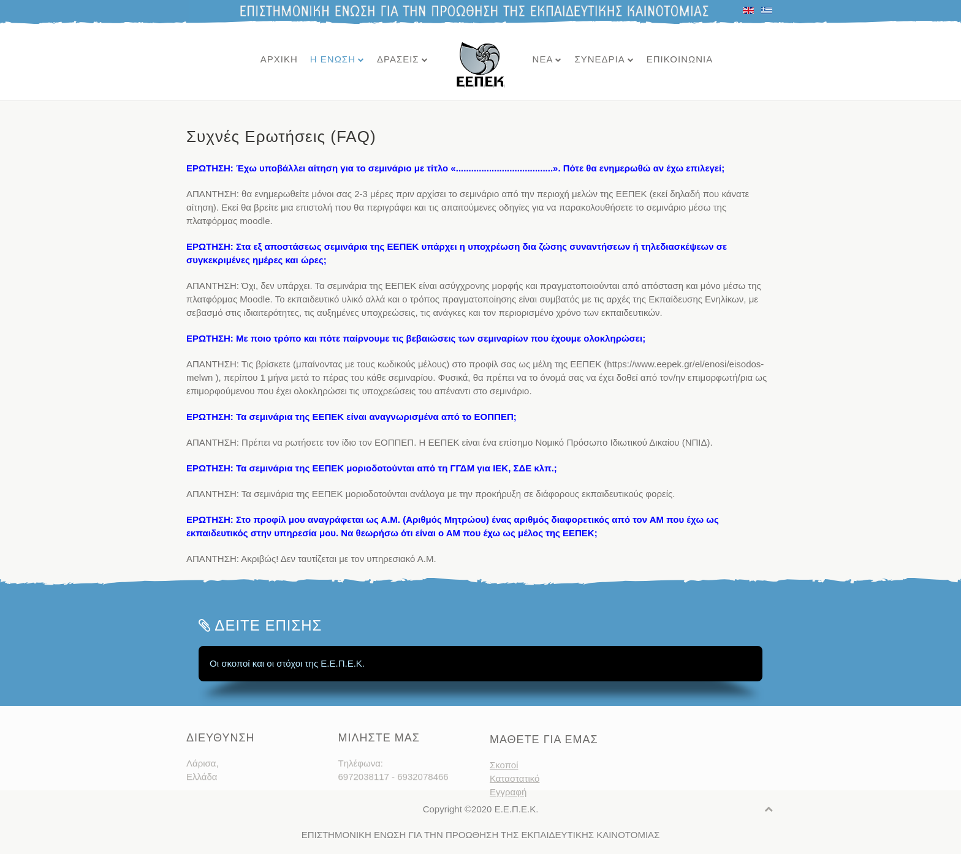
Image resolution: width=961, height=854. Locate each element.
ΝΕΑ (543, 59)
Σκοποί (504, 777)
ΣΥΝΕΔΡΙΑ (599, 59)
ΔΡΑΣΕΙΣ (398, 59)
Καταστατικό (514, 790)
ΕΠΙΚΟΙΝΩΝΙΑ (680, 59)
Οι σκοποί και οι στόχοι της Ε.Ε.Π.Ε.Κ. (287, 663)
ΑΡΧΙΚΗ (279, 59)
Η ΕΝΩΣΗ (332, 59)
